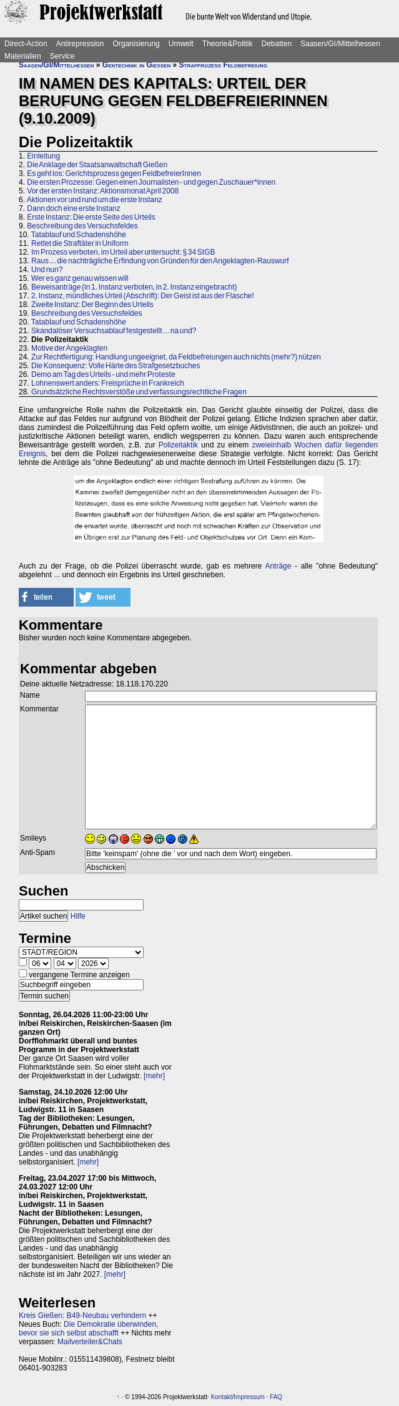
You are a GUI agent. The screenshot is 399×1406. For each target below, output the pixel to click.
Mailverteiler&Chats (89, 1341)
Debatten (277, 43)
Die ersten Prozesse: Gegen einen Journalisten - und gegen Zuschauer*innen (151, 182)
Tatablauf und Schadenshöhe (78, 234)
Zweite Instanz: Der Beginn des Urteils (92, 304)
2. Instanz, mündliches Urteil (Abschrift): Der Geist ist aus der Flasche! (142, 295)
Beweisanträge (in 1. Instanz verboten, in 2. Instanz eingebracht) (134, 287)
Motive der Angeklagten (69, 348)
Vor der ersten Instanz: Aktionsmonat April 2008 (103, 191)
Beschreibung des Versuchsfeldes (82, 226)
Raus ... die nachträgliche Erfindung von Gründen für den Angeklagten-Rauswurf (160, 260)
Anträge (278, 566)
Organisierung (135, 43)
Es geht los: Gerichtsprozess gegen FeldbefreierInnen (114, 173)
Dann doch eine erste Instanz (73, 208)
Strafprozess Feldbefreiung (223, 65)
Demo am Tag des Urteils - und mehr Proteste (103, 374)
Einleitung (43, 156)
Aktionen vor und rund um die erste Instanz (94, 199)
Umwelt (181, 43)
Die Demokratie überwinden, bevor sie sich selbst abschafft (88, 1328)
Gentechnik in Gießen (136, 65)
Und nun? (46, 269)
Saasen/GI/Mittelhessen (340, 43)
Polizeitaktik (178, 445)
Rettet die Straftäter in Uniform (79, 243)
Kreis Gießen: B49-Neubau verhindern (82, 1315)
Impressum (249, 1397)
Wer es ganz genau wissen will (80, 278)
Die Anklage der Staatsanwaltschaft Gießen (97, 164)
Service (62, 56)
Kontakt (221, 1397)
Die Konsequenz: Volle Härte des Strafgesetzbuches (115, 365)
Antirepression (80, 43)
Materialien (22, 56)
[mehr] (154, 1076)
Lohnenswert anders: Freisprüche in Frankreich (107, 383)
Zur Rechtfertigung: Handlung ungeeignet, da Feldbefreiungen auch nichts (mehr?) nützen (176, 357)
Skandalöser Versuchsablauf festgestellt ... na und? (114, 330)
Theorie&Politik (227, 43)
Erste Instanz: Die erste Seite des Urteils (91, 217)
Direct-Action (25, 43)
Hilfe (78, 916)
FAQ (276, 1397)
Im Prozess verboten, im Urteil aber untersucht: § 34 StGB (123, 252)
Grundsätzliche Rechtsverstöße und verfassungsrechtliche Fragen (139, 392)
